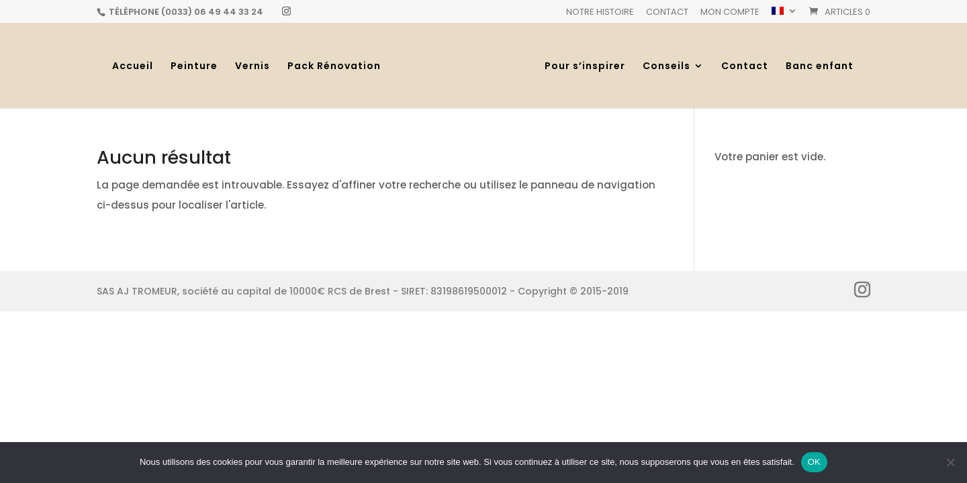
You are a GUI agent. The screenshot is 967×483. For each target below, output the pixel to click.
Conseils (666, 66)
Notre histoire (600, 12)
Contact (667, 12)
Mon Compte (729, 12)
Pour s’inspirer (585, 66)
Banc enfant (820, 66)
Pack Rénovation (334, 66)
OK (814, 462)
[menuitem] (784, 15)
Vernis (252, 66)
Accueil (132, 66)
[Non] (950, 462)
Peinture (194, 66)
